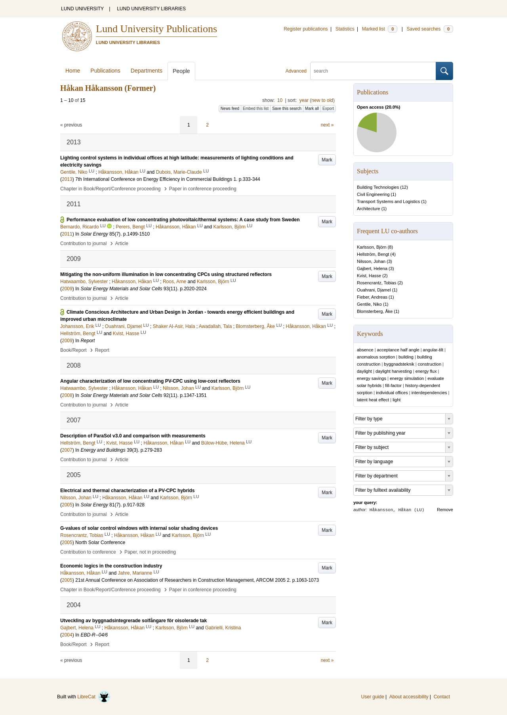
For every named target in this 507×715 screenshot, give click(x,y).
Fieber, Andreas (372, 297)
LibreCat (94, 696)
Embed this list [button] (256, 108)
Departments (146, 70)
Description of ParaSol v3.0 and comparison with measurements (133, 436)
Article (121, 243)
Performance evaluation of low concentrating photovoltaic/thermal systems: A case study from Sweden (183, 219)
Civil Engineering (373, 194)
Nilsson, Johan (371, 261)
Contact (442, 697)
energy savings (371, 378)
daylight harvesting (393, 371)
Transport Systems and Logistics (388, 201)
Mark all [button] (312, 108)
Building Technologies (378, 187)
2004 (67, 635)
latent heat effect (373, 399)
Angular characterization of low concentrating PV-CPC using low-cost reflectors (150, 381)
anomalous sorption (376, 357)
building (406, 357)
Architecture (368, 208)
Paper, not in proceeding (150, 552)
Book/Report (73, 350)
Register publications (306, 29)
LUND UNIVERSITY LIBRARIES (151, 9)
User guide (372, 697)
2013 (67, 179)
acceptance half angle (398, 349)
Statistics (345, 29)
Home (72, 70)
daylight (364, 371)
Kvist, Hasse (369, 275)
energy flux (426, 371)
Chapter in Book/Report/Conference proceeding (110, 189)
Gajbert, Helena (372, 268)
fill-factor (393, 385)
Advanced (296, 71)
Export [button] (328, 108)
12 (404, 187)
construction (429, 364)
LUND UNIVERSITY (82, 9)
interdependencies (429, 392)
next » (327, 125)
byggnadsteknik (399, 364)
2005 (67, 505)
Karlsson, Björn (372, 247)
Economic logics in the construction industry (111, 566)
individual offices (392, 392)
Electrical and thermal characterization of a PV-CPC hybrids (127, 490)
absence (365, 349)
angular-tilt (433, 349)
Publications (105, 70)
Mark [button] (327, 160)
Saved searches (429, 29)
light (396, 399)
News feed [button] (230, 108)
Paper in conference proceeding (202, 189)
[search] (373, 71)
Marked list (379, 29)
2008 (67, 395)
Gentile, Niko (369, 304)
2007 (67, 450)
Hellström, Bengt (373, 254)
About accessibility (409, 697)
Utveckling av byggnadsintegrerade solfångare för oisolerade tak (133, 620)
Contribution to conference (88, 552)
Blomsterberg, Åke (375, 311)
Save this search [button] (286, 108)
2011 (67, 234)
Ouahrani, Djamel (374, 290)
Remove (445, 509)
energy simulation (407, 378)
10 (279, 100)
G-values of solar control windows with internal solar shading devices (139, 528)
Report (102, 350)
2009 (67, 288)
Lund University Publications (156, 29)
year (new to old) (317, 100)
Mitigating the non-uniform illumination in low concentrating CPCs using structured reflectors (166, 274)
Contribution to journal (83, 243)
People (181, 71)
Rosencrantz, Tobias (376, 282)
